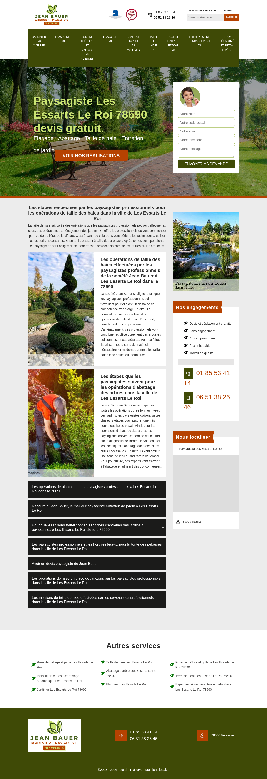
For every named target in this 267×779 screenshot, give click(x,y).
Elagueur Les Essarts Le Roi (126, 684)
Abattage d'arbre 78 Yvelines (133, 43)
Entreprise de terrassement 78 (199, 41)
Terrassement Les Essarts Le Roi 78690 (203, 676)
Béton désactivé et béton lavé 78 (227, 43)
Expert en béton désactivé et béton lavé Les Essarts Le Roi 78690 (203, 687)
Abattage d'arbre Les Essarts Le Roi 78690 (131, 673)
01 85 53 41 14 (164, 12)
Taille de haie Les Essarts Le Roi (129, 662)
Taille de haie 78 (154, 43)
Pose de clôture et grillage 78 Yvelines (87, 47)
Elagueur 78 (110, 39)
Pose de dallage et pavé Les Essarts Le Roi (65, 664)
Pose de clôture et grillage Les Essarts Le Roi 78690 (204, 664)
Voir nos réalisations (91, 155)
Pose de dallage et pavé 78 (173, 43)
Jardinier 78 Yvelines (39, 41)
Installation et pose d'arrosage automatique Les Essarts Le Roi (59, 678)
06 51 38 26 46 (164, 17)
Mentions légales (157, 769)
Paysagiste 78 (63, 39)
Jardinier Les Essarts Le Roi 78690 (62, 689)
